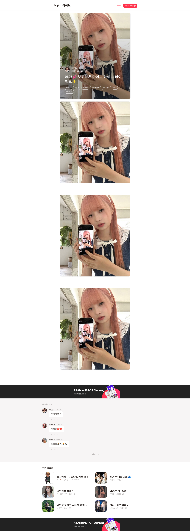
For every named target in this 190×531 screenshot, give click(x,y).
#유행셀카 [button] (95, 88)
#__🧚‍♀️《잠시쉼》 (63, 480)
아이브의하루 (62, 494)
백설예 (112, 480)
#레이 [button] (68, 88)
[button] (119, 5)
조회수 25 (75, 480)
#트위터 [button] (69, 92)
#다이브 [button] (106, 88)
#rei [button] (114, 88)
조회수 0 (72, 494)
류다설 (112, 494)
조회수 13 (120, 494)
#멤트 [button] (77, 88)
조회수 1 (119, 480)
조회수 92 (67, 508)
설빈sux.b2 (114, 508)
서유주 (59, 508)
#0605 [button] (85, 88)
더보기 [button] (94, 454)
